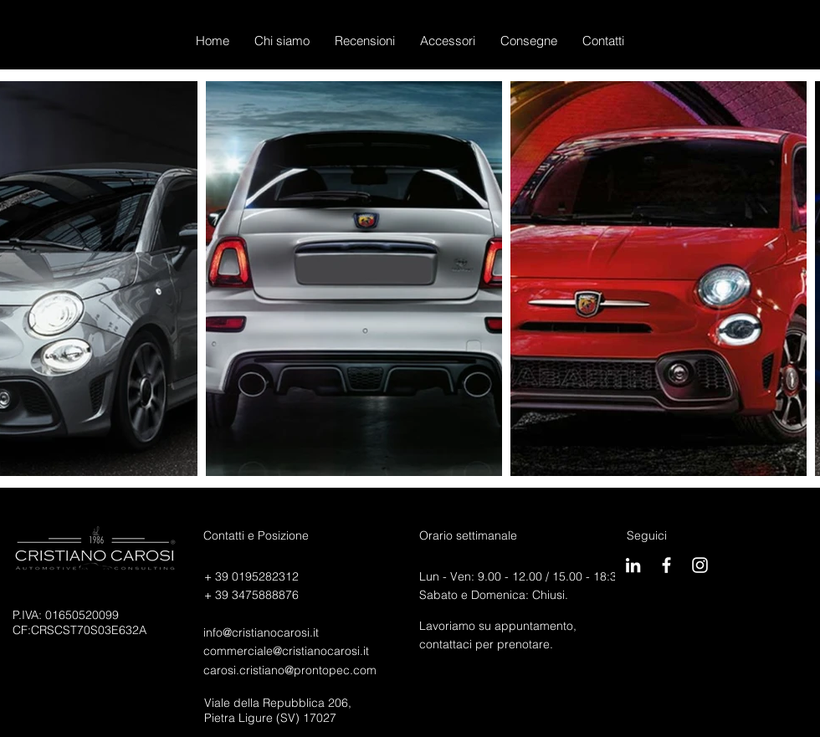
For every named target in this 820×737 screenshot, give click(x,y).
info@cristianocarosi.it (261, 632)
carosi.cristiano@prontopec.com (290, 670)
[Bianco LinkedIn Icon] (633, 565)
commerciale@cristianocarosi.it (286, 650)
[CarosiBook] (666, 565)
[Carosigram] (699, 565)
